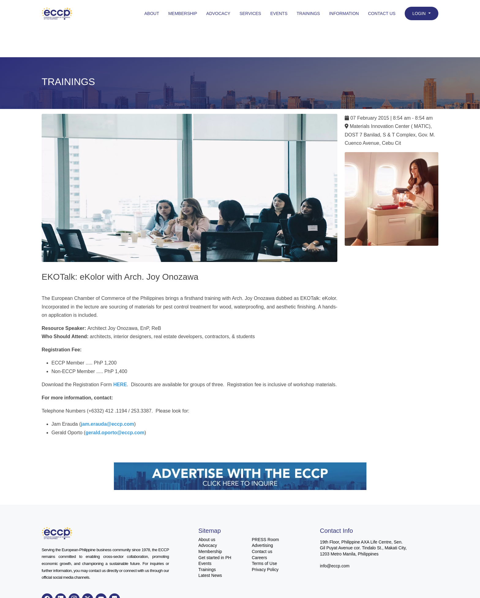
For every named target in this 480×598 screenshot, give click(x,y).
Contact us (262, 551)
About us (206, 539)
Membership (182, 13)
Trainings (308, 13)
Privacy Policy (265, 569)
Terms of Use (264, 563)
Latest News (210, 575)
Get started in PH (214, 557)
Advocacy (218, 13)
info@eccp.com (335, 565)
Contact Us (382, 13)
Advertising (262, 545)
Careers (259, 557)
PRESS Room (265, 539)
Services (250, 13)
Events (278, 13)
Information (344, 13)
